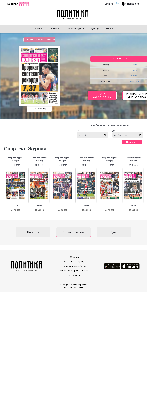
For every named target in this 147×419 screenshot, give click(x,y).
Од (78, 131)
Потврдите (132, 142)
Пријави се (133, 3)
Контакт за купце (74, 261)
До (113, 131)
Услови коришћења (75, 266)
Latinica (109, 3)
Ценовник (75, 275)
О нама (74, 257)
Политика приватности (74, 270)
